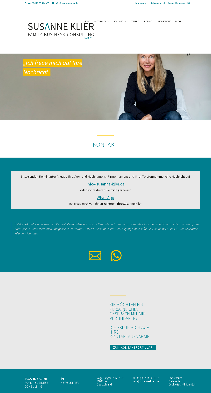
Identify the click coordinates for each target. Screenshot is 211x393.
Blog (178, 21)
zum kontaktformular (133, 347)
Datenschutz (176, 381)
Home (87, 21)
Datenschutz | (157, 3)
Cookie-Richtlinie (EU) (179, 3)
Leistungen (100, 21)
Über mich (148, 21)
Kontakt (88, 38)
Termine (135, 21)
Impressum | (141, 3)
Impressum (175, 378)
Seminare (118, 21)
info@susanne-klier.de (146, 381)
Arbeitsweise (164, 21)
